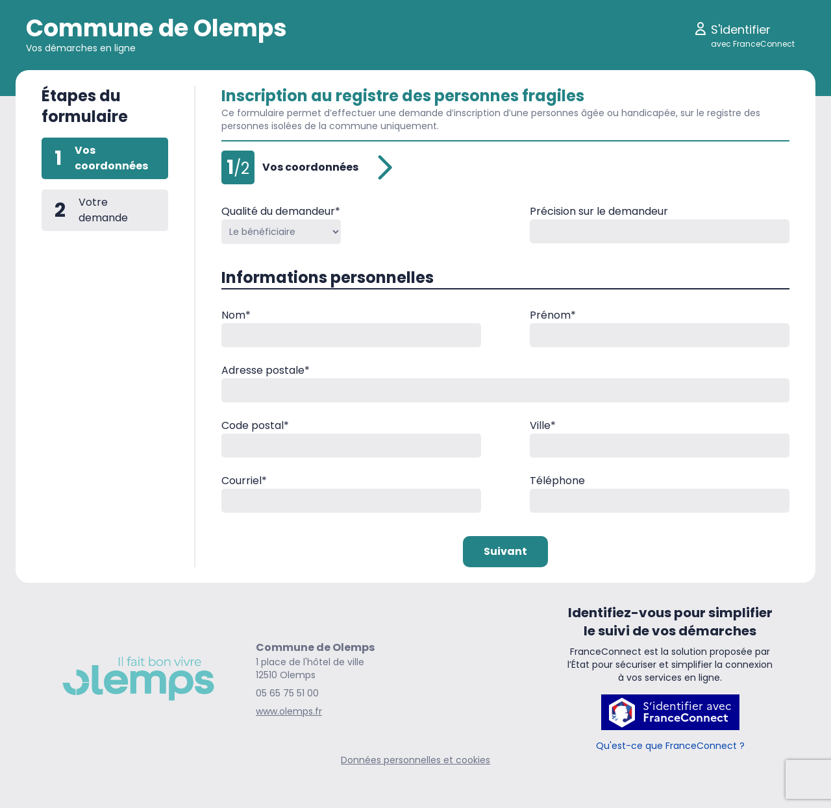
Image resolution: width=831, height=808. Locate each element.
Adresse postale (265, 370)
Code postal (255, 425)
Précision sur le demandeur (599, 211)
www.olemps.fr (289, 711)
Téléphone (557, 480)
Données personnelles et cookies (415, 759)
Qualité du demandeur (280, 211)
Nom (236, 315)
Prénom (553, 315)
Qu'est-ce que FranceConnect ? (670, 745)
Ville (543, 425)
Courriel (244, 480)
